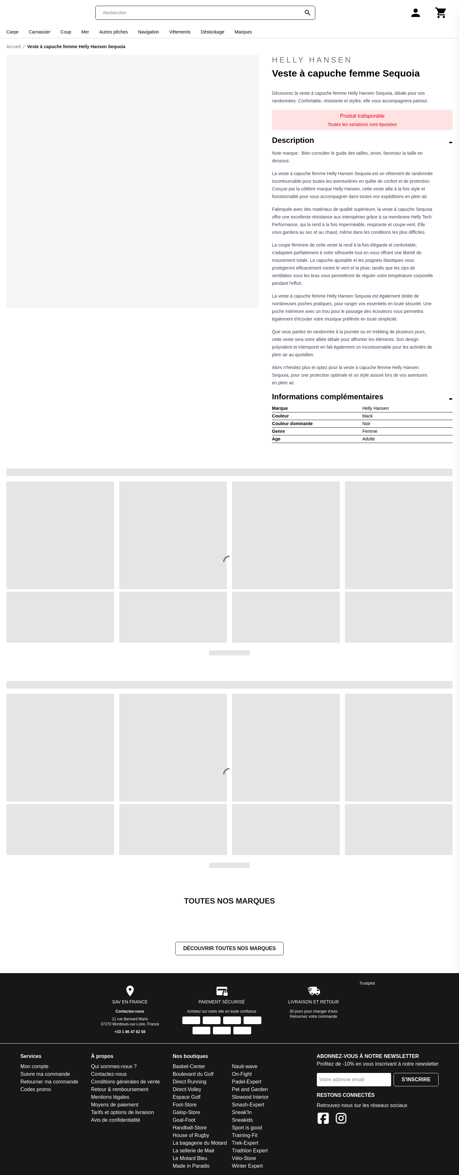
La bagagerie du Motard (200, 1143)
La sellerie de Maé (194, 1151)
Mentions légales (110, 1097)
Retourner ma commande (49, 1082)
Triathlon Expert (250, 1151)
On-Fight (242, 1074)
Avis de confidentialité (115, 1120)
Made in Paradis (191, 1166)
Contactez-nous (130, 1012)
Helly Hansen (362, 60)
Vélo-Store (244, 1159)
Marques (243, 31)
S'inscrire (416, 1080)
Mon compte (34, 1067)
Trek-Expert (245, 1143)
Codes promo (35, 1090)
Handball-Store (190, 1128)
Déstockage (212, 31)
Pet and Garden (250, 1090)
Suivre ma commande (45, 1074)
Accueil (13, 46)
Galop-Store (186, 1113)
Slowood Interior (250, 1097)
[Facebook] (323, 1119)
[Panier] (441, 12)
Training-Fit (245, 1136)
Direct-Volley (187, 1090)
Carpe (12, 31)
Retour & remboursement (119, 1090)
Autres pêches (113, 31)
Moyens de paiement (114, 1105)
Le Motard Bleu (190, 1159)
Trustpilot (367, 984)
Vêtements (180, 31)
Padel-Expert (247, 1082)
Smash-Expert (248, 1105)
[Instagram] (341, 1119)
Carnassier (39, 31)
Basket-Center (189, 1067)
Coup (66, 31)
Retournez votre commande (313, 1017)
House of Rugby (191, 1136)
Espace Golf (186, 1097)
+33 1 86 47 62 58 (129, 1032)
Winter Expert (247, 1166)
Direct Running (190, 1082)
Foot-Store (185, 1105)
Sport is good (247, 1128)
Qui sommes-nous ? (113, 1067)
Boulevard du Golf (193, 1074)
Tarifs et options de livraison (122, 1113)
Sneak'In (242, 1113)
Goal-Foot (184, 1120)
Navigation (148, 31)
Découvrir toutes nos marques (229, 949)
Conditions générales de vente (125, 1082)
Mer (85, 31)
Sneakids (242, 1120)
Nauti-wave (245, 1067)
